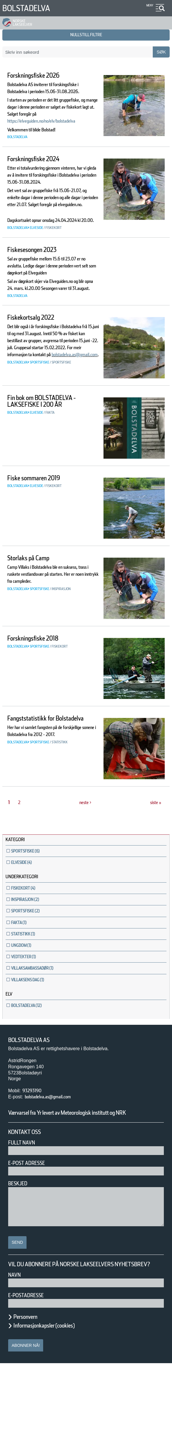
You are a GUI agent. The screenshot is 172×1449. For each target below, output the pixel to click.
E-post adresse (30, 1241)
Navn (15, 1360)
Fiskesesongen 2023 (39, 298)
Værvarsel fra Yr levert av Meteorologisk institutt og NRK (84, 1187)
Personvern (29, 1402)
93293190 (34, 1161)
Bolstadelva (31, 8)
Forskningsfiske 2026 (41, 75)
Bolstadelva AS (33, 1110)
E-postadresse (29, 1381)
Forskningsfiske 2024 (41, 180)
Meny (149, 5)
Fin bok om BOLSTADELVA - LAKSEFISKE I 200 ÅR (50, 472)
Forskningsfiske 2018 (41, 708)
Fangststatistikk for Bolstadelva (37, 792)
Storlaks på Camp (35, 628)
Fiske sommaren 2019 (42, 548)
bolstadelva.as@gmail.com (38, 438)
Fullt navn (24, 1221)
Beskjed (19, 1262)
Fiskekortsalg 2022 (37, 380)
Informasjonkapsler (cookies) (55, 1411)
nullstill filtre (86, 34)
